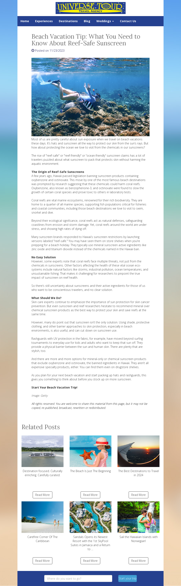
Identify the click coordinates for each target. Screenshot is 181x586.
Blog (87, 21)
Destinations (68, 21)
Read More (42, 495)
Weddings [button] (105, 21)
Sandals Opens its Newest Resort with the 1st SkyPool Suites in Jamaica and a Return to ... (91, 526)
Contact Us (128, 21)
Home (24, 21)
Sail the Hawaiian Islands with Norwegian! (138, 522)
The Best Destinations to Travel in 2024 (138, 456)
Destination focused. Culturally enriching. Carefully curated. (43, 456)
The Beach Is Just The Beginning (91, 454)
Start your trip (128, 578)
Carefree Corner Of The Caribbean (43, 522)
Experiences (44, 21)
